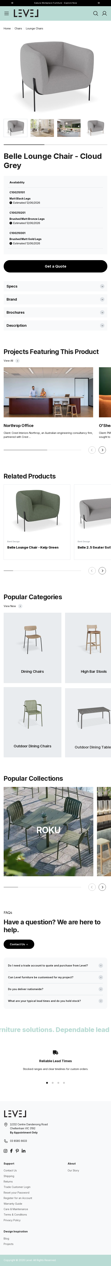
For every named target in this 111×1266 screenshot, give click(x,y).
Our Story (73, 1170)
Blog (6, 1238)
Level (29, 1260)
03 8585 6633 (18, 1140)
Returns (8, 1181)
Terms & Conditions (15, 1214)
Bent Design (13, 544)
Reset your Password (16, 1192)
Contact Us (19, 944)
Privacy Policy (12, 1220)
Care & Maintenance (16, 1209)
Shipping (9, 1176)
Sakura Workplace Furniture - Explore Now (55, 3)
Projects (8, 1243)
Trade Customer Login (17, 1186)
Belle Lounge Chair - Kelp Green (33, 550)
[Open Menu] (6, 13)
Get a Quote (55, 266)
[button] (98, 3)
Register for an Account (18, 1198)
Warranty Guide (13, 1203)
